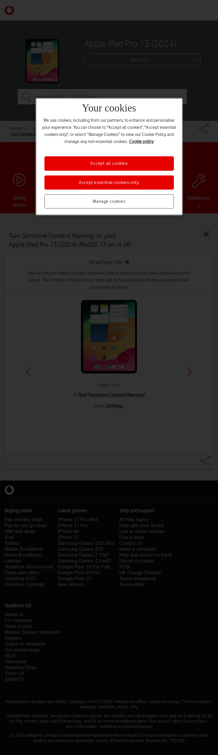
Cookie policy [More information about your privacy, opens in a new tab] (141, 141)
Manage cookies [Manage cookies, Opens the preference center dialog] (109, 201)
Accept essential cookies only (109, 182)
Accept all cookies (108, 163)
